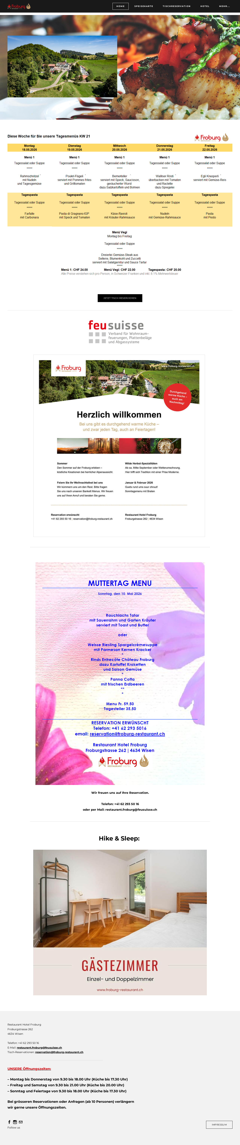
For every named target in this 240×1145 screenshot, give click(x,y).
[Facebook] (9, 1122)
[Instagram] (15, 1122)
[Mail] (20, 1122)
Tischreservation (174, 8)
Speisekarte (141, 8)
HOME (118, 8)
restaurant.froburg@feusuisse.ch (39, 1047)
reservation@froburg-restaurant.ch (59, 1052)
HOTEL (202, 8)
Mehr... (222, 8)
